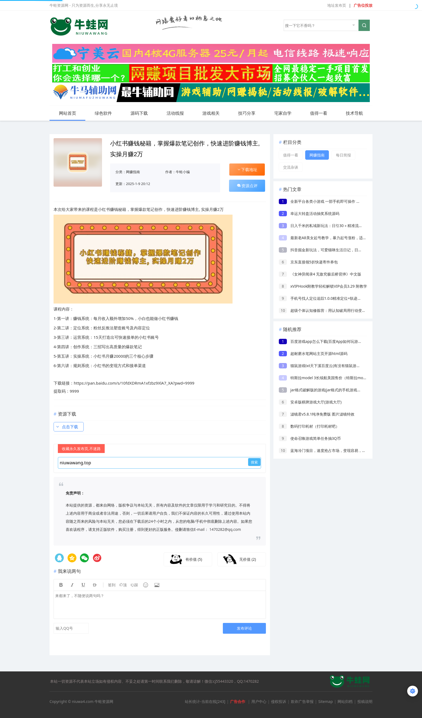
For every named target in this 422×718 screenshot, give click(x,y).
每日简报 (343, 155)
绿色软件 (108, 113)
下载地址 (247, 169)
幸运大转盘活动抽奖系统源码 (309, 213)
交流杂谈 (290, 167)
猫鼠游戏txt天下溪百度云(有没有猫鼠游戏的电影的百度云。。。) (339, 365)
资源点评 (247, 185)
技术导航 (354, 113)
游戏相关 (215, 113)
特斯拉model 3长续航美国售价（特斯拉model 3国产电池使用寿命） (342, 377)
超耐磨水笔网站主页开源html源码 (313, 353)
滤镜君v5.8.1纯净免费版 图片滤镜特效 (316, 414)
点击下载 (66, 426)
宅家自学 (287, 113)
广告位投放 (363, 5)
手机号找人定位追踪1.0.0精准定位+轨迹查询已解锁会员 (331, 298)
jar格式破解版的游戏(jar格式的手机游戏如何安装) (326, 389)
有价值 (193, 559)
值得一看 (323, 113)
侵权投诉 (278, 701)
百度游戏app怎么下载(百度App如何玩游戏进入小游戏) (330, 341)
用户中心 (258, 701)
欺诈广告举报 (302, 701)
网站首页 (67, 113)
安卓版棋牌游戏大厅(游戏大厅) (310, 402)
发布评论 (244, 628)
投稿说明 (364, 701)
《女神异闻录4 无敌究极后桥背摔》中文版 (320, 274)
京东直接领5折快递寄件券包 (308, 261)
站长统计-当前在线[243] (205, 701)
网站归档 (345, 701)
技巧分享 (251, 113)
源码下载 (143, 113)
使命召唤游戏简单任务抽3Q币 (310, 438)
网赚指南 (133, 171)
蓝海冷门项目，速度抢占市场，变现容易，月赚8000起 (330, 450)
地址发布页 (336, 5)
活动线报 (179, 113)
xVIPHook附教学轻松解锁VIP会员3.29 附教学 (323, 286)
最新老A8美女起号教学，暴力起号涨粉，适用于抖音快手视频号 (338, 237)
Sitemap (325, 701)
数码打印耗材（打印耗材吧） (309, 426)
